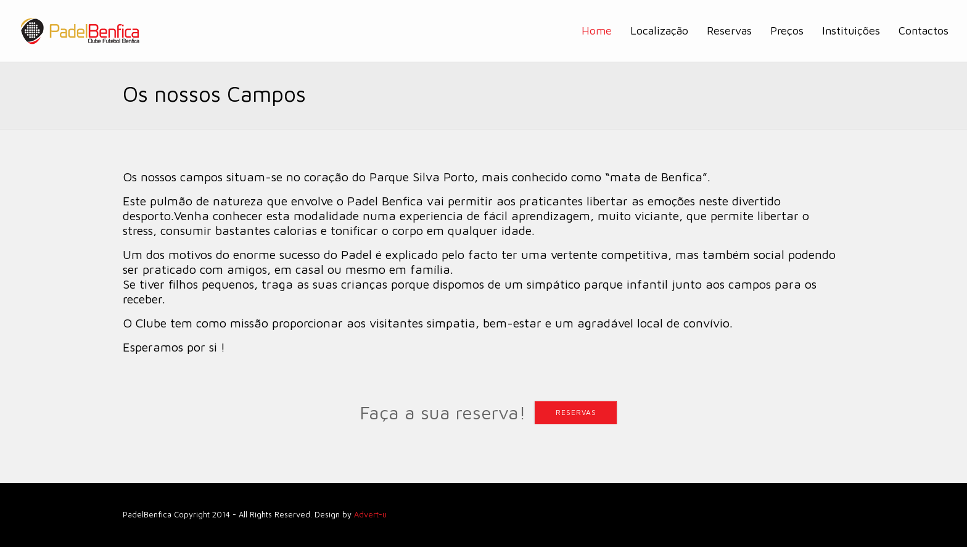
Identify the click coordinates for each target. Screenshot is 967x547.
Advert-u (370, 514)
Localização (659, 30)
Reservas (729, 30)
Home (597, 30)
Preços (787, 30)
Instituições (851, 30)
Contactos (923, 30)
